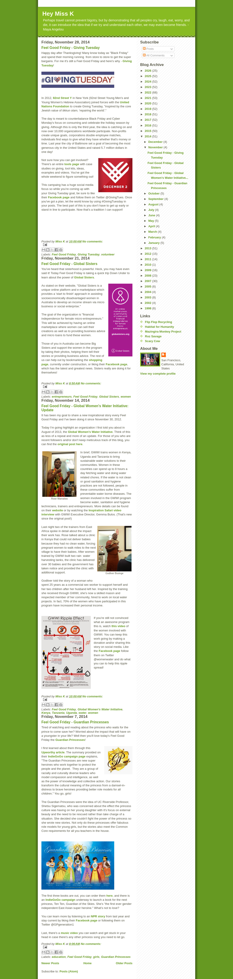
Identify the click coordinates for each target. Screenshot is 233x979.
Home (87, 963)
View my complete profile (158, 373)
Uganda (71, 712)
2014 (148, 136)
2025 (148, 76)
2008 (148, 275)
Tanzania (58, 712)
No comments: (92, 241)
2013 (148, 248)
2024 (148, 81)
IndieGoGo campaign (60, 899)
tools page (71, 164)
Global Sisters (84, 277)
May (151, 220)
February (155, 237)
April (152, 226)
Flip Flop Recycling (158, 322)
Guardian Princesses (70, 740)
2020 (148, 103)
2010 (148, 264)
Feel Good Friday (64, 254)
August (153, 204)
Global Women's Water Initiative (90, 432)
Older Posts (124, 963)
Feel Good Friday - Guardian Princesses (75, 722)
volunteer (108, 254)
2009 (148, 270)
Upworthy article (53, 752)
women (126, 396)
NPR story (98, 916)
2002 (148, 303)
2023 (148, 87)
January (154, 243)
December (155, 142)
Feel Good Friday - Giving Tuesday (70, 48)
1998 (148, 308)
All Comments (154, 55)
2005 (148, 286)
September (156, 199)
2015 (148, 131)
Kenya (45, 712)
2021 (148, 98)
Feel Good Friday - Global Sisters (69, 264)
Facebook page (59, 197)
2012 (148, 253)
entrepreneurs (62, 396)
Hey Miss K (58, 13)
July (151, 210)
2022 (148, 92)
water (82, 712)
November (156, 147)
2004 (148, 292)
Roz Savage (153, 336)
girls (96, 957)
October (154, 193)
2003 (148, 297)
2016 (148, 125)
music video (69, 933)
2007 (148, 281)
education (59, 957)
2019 (148, 109)
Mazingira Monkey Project (163, 331)
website (57, 510)
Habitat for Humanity (159, 326)
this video (118, 626)
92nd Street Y (62, 98)
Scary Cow (152, 341)
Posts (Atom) (69, 971)
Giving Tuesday (89, 254)
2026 (148, 70)
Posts (148, 48)
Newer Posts (50, 963)
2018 (148, 114)
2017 (148, 119)
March (153, 231)
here (109, 895)
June (152, 215)
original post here (70, 444)
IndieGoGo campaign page (67, 756)
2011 (148, 259)
